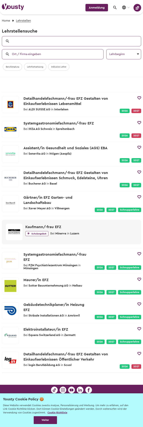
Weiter (45, 420)
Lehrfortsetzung (35, 67)
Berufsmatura (12, 67)
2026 (125, 111)
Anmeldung (97, 7)
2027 (136, 160)
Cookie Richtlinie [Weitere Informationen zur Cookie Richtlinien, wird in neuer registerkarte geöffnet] (57, 412)
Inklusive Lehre (58, 67)
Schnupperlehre (129, 210)
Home (6, 20)
